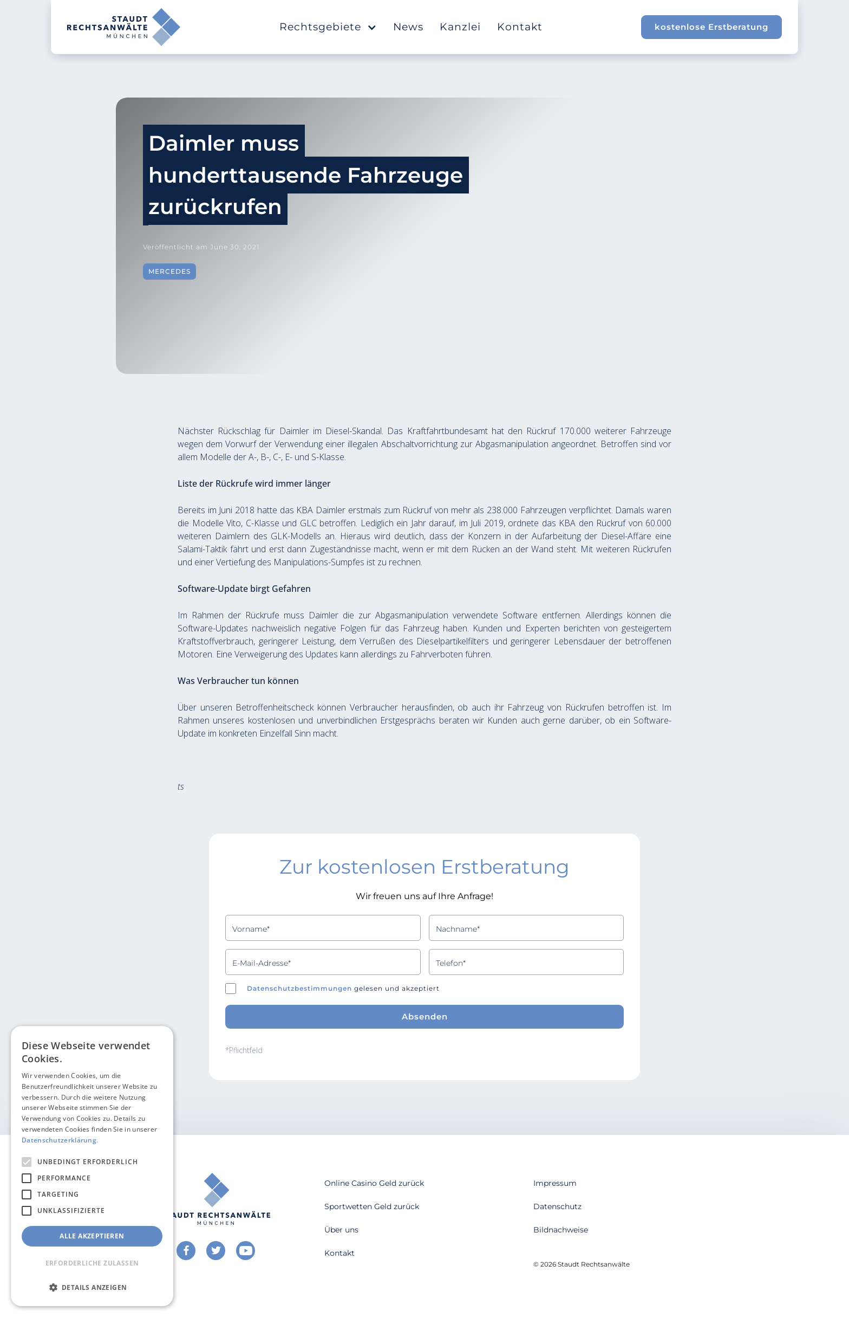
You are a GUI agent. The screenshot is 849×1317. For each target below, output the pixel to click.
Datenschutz (557, 1206)
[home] (123, 27)
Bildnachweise (560, 1230)
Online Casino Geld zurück (374, 1183)
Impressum (555, 1183)
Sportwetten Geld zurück (371, 1206)
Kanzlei (460, 27)
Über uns (341, 1230)
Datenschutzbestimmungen (299, 988)
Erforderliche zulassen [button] (92, 1263)
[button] (328, 27)
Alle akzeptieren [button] (92, 1236)
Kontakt (520, 27)
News (408, 27)
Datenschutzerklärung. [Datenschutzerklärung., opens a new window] (60, 1140)
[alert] (92, 1166)
